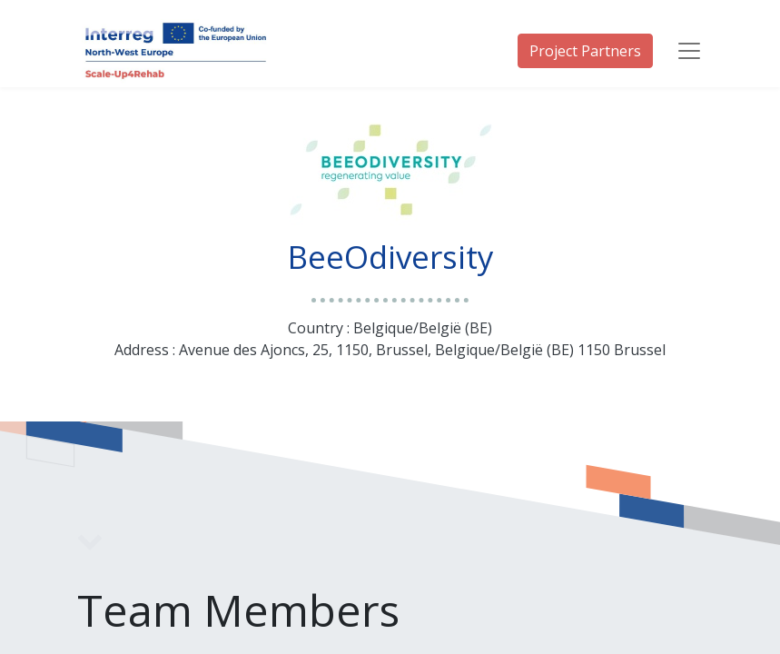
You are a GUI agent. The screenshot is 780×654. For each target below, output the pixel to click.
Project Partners (585, 51)
